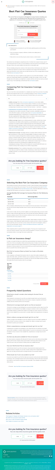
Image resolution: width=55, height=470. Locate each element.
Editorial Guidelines (11, 392)
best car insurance (15, 72)
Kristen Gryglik (38, 40)
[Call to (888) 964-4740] (53, 1)
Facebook (49, 451)
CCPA (30, 458)
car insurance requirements (28, 102)
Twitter (51, 451)
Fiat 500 (9, 268)
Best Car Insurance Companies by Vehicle (29, 5)
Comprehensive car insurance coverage (18, 109)
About (4, 451)
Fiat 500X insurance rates (26, 188)
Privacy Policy (44, 457)
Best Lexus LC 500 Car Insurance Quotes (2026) (16, 414)
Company (5, 449)
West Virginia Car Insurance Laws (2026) (15, 416)
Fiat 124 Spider (11, 266)
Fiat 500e (9, 270)
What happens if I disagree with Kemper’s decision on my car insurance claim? (22, 410)
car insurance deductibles (36, 112)
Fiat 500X (9, 275)
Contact (8, 451)
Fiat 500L (9, 272)
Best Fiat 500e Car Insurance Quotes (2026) (23, 361)
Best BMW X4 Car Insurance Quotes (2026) (15, 412)
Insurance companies (41, 93)
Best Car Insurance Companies (14, 5)
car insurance (32, 80)
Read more (27, 21)
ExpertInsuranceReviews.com (18, 457)
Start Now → (44, 278)
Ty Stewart (22, 40)
